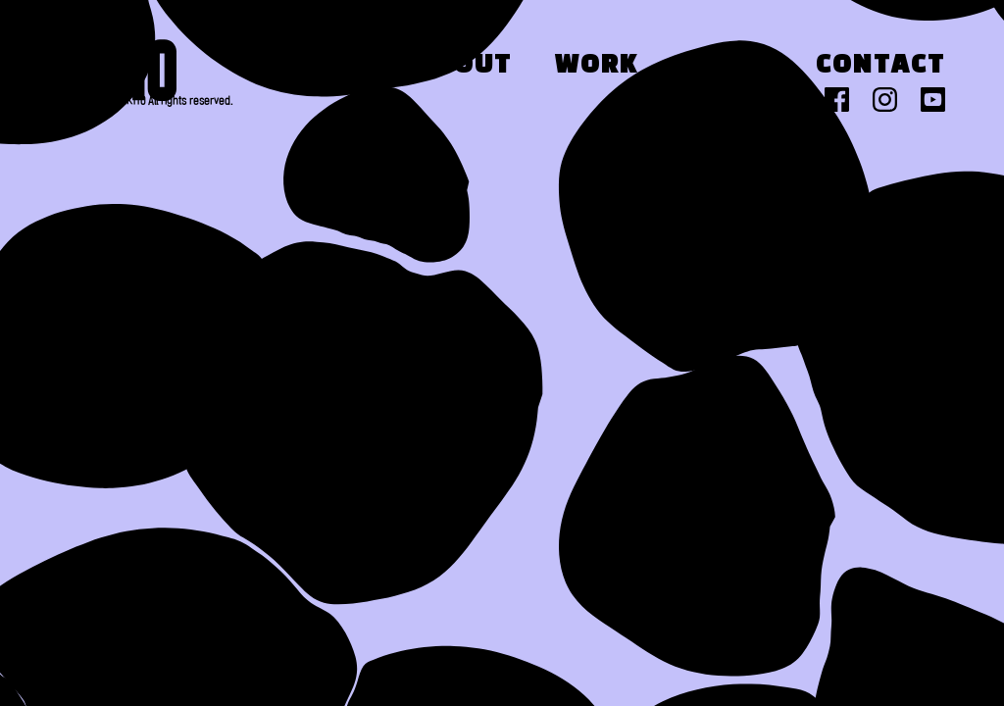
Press (727, 65)
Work (596, 65)
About (464, 65)
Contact (880, 65)
